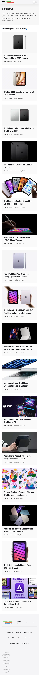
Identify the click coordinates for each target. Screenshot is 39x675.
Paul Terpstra (8, 62)
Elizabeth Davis (8, 608)
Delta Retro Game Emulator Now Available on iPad (17, 602)
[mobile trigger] (4, 2)
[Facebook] (27, 622)
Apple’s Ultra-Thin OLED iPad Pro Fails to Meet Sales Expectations (18, 348)
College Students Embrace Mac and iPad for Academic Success (19, 493)
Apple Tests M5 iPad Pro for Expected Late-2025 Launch (16, 56)
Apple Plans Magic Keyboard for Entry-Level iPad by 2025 (17, 457)
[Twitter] (33, 622)
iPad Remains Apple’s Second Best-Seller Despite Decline (19, 202)
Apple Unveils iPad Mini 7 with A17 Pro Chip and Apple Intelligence (18, 311)
